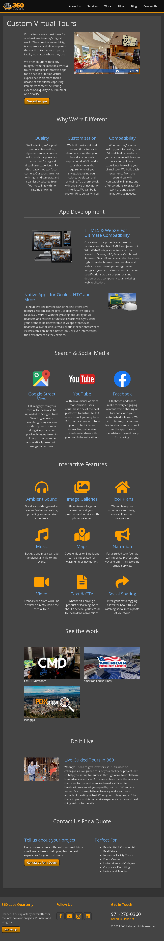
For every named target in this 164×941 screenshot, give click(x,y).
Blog (134, 6)
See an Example (37, 101)
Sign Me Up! (11, 929)
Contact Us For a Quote (42, 862)
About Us (75, 6)
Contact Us (150, 6)
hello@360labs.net (122, 919)
